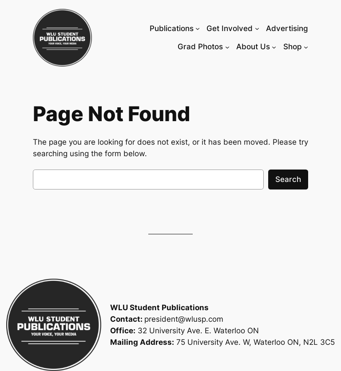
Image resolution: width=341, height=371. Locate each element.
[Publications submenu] (197, 28)
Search (288, 179)
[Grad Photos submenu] (227, 46)
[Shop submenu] (306, 46)
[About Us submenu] (274, 46)
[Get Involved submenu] (257, 28)
